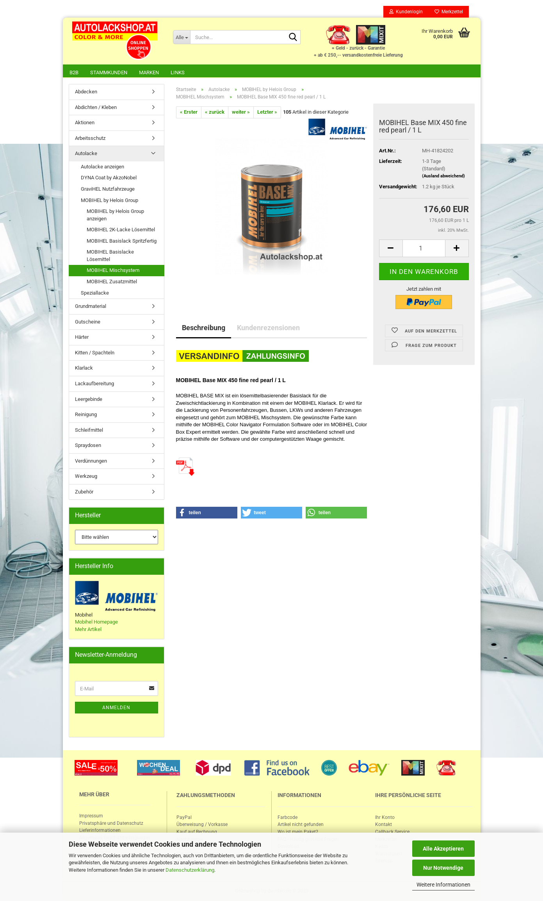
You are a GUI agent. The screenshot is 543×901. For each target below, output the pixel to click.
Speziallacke (95, 293)
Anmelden (116, 707)
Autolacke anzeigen (102, 167)
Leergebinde (88, 399)
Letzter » (267, 112)
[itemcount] (423, 248)
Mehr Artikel (88, 629)
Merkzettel (448, 11)
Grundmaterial (90, 306)
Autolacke (86, 153)
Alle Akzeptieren (443, 849)
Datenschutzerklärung (190, 870)
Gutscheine (87, 322)
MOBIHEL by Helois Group (109, 200)
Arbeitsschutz (90, 138)
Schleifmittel (89, 430)
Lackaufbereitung (94, 383)
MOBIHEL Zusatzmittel (112, 281)
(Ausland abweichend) (443, 176)
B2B (73, 72)
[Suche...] (181, 37)
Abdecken (86, 92)
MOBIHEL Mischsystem (113, 270)
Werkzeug (86, 476)
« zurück (214, 112)
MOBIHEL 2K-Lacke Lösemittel (121, 229)
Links (178, 72)
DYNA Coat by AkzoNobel (109, 178)
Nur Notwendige (443, 868)
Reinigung (86, 414)
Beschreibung (203, 328)
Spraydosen (88, 445)
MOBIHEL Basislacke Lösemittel (110, 255)
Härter (82, 337)
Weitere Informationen (443, 884)
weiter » (241, 112)
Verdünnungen (91, 461)
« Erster (189, 112)
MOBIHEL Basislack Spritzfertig (122, 241)
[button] (207, 512)
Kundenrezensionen (268, 328)
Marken (149, 72)
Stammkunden (108, 72)
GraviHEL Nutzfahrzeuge (108, 189)
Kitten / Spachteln (94, 353)
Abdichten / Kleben (96, 107)
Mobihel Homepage (96, 622)
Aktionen (84, 122)
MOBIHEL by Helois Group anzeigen (115, 215)
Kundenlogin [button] (406, 11)
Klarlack (84, 368)
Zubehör (84, 492)
